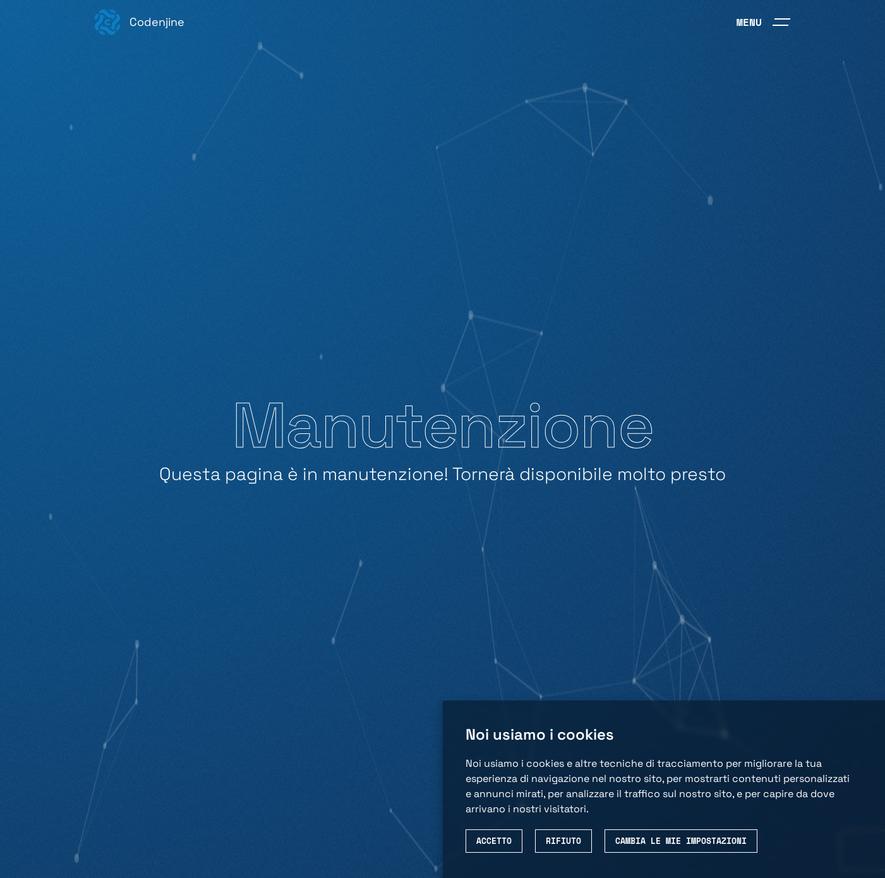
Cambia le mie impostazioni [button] (681, 840)
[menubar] (763, 22)
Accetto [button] (494, 840)
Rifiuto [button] (563, 840)
